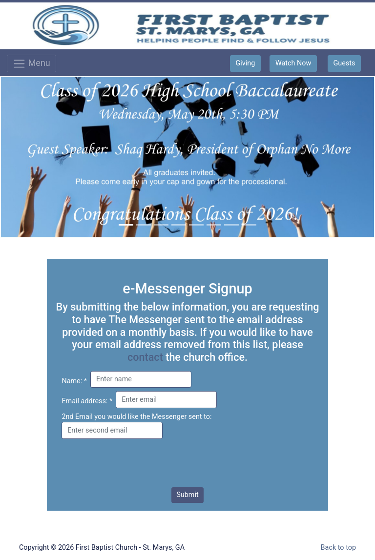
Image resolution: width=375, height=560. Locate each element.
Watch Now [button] (293, 63)
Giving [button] (245, 63)
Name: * (74, 381)
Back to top (338, 547)
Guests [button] (344, 63)
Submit (187, 495)
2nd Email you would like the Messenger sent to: (136, 417)
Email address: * (87, 401)
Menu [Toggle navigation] (31, 63)
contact (145, 357)
